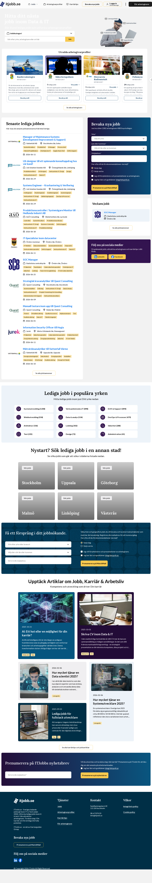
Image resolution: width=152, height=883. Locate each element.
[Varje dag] (92, 168)
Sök (69, 39)
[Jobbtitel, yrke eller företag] (36, 39)
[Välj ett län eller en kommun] (116, 148)
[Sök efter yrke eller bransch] (36, 544)
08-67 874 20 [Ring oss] (95, 813)
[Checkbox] (92, 180)
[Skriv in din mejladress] (38, 774)
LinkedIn (99, 256)
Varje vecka (98, 171)
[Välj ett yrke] (116, 138)
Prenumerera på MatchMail (105, 188)
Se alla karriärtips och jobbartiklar (75, 747)
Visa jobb (75, 85)
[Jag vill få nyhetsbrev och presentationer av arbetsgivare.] (92, 176)
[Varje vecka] (92, 171)
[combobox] (40, 36)
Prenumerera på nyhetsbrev (94, 775)
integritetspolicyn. (122, 180)
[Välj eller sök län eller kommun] (36, 552)
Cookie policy (129, 812)
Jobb (59, 806)
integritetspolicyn (112, 768)
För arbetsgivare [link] (140, 4)
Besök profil (24, 98)
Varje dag (98, 168)
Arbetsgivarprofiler (55, 4)
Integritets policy (130, 806)
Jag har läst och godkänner (111, 180)
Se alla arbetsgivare (74, 107)
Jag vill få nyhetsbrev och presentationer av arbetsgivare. (117, 176)
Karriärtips (74, 4)
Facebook (117, 256)
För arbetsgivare (64, 823)
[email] (119, 158)
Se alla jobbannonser (44, 373)
